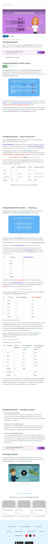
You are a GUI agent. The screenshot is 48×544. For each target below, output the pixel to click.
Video (4, 47)
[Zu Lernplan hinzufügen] (37, 36)
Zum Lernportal (11, 526)
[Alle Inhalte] (1, 1)
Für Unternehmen (30, 531)
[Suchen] (45, 5)
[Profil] (46, 1)
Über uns (8, 531)
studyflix (25, 1)
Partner (40, 531)
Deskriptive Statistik (11, 39)
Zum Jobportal (37, 526)
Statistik (4, 39)
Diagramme (18, 39)
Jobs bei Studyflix (18, 531)
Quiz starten (41, 52)
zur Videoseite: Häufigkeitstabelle (24, 493)
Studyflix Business (18, 535)
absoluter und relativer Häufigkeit (21, 212)
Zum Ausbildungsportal (24, 526)
